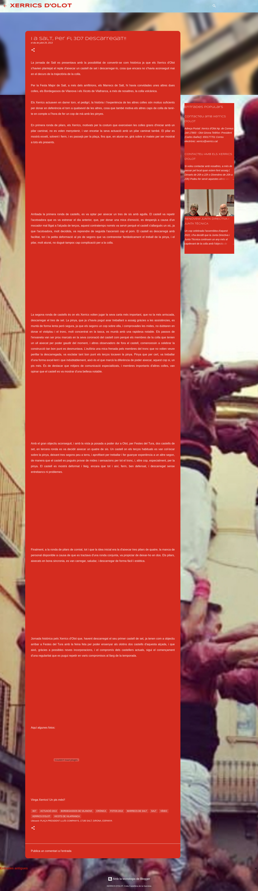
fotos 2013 (116, 811)
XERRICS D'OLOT (41, 6)
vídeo (163, 811)
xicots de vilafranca (67, 816)
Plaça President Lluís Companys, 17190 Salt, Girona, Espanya (76, 821)
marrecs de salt (137, 811)
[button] (33, 50)
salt (153, 811)
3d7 (34, 811)
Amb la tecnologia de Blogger (129, 878)
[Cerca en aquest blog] (236, 6)
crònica (101, 811)
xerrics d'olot (41, 816)
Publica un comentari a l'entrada (51, 850)
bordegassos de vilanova (76, 811)
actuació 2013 (48, 811)
